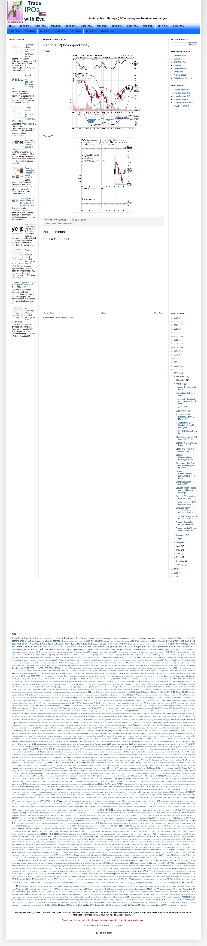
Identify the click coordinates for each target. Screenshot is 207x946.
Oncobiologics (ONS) (143, 813)
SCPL (97, 847)
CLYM (174, 697)
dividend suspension (185, 713)
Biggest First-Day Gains (31, 679)
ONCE (133, 813)
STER (93, 863)
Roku (147, 842)
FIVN (185, 733)
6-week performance (60, 650)
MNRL (93, 795)
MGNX (138, 789)
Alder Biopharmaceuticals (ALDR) (184, 657)
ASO (82, 671)
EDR (96, 722)
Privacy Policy (31, 829)
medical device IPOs (171, 787)
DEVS (62, 713)
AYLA (96, 673)
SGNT (139, 850)
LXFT (121, 781)
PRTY (96, 829)
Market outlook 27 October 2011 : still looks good (185, 425)
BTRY (113, 684)
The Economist (78, 874)
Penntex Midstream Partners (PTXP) (49, 821)
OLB (62, 813)
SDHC (145, 847)
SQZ (29, 863)
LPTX (171, 779)
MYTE (175, 797)
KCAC (88, 768)
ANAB (128, 663)
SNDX (14, 858)
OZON (14, 818)
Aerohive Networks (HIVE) (113, 655)
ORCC (75, 815)
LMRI (53, 779)
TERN (189, 871)
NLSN (176, 804)
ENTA (158, 725)
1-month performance (23, 638)
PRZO (115, 829)
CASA (39, 689)
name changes (189, 797)
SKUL (189, 852)
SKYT (28, 855)
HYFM (16, 757)
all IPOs (36, 660)
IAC (25, 757)
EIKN (147, 722)
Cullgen (159, 705)
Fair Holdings (117, 730)
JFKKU (62, 765)
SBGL (59, 847)
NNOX (193, 804)
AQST (61, 668)
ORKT (105, 815)
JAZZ (30, 765)
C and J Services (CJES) (29, 687)
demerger (45, 713)
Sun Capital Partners (29, 866)
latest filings (76, 773)
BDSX (33, 676)
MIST (193, 792)
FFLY (187, 730)
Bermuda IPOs (91, 676)
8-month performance (130, 649)
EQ (38, 728)
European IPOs (116, 728)
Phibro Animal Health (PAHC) (53, 823)
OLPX (94, 813)
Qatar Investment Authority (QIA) (112, 831)
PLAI (128, 823)
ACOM (114, 652)
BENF (83, 676)
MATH (20, 787)
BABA (122, 673)
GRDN (117, 747)
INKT (59, 760)
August (179, 539)
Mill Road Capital (156, 792)
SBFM (54, 847)
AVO (72, 673)
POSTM (115, 826)
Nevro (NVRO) (180, 801)
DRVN (184, 716)
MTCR (105, 797)
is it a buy (129, 763)
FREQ (82, 739)
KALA (25, 768)
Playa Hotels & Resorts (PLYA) (181, 823)
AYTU (101, 673)
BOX (138, 681)
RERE (41, 839)
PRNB (58, 829)
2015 (176, 358)
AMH (56, 663)
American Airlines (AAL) (20, 663)
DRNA (174, 716)
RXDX (129, 844)
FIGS (79, 733)
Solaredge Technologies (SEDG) (110, 858)
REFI (127, 836)
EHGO (138, 722)
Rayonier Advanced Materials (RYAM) (173, 834)
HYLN (21, 757)
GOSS (72, 747)
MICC (170, 789)
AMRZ (105, 663)
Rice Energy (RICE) (45, 842)
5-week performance (160, 647)
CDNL (159, 689)
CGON (106, 692)
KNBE (26, 771)
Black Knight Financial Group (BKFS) (149, 679)
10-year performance (103, 638)
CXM (69, 708)
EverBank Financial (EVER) (160, 728)
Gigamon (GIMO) (59, 744)
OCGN (158, 810)
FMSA (69, 736)
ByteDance (189, 684)
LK (36, 779)
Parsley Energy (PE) (97, 818)
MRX (75, 797)
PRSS (91, 829)
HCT (186, 749)
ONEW (174, 813)
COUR (102, 703)
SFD (67, 850)
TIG (119, 874)
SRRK (48, 863)
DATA (181, 708)
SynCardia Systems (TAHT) (38, 868)
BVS (152, 684)
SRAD (38, 863)
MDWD (142, 787)
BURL (145, 684)
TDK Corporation (80, 871)
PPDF (149, 826)
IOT (22, 763)
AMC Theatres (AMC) (168, 660)
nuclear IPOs (28, 810)
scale (75, 847)
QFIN (128, 831)
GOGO (28, 747)
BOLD (124, 681)
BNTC (104, 681)
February (180, 561)
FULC (193, 739)
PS (119, 829)
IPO (37, 763)
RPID (168, 842)
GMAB (177, 744)
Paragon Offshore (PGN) (54, 818)
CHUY (177, 695)
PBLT (170, 818)
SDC (135, 847)
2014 (176, 362)
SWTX (181, 866)
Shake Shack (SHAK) (158, 850)
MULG (151, 797)
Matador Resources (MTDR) (176, 784)
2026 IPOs (25, 26)
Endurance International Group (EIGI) (79, 725)
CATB (52, 689)
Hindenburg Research (158, 752)
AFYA (145, 655)
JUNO (183, 765)
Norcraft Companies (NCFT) (21, 806)
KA (21, 768)
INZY (189, 760)
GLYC (173, 744)
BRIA (180, 681)
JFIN (57, 765)
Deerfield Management (109, 711)
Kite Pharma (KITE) (153, 768)
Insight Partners (114, 760)
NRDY (152, 806)
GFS (23, 744)
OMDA (101, 813)
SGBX (125, 850)
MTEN (110, 797)
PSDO (127, 829)
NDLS (123, 801)
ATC (130, 671)
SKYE (23, 855)
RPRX (173, 842)
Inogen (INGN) (86, 760)
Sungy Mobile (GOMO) (68, 866)
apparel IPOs (144, 665)
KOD (67, 771)
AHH (31, 657)
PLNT (18, 826)
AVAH (30, 673)
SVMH (121, 866)
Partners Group (109, 818)
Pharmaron (20, 823)
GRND (25, 749)
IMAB (136, 757)
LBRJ (117, 773)
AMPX (91, 663)
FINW (115, 733)
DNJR (43, 716)
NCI (109, 801)
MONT (179, 795)
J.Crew (168, 763)
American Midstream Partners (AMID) (41, 663)
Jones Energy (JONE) (151, 765)
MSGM (88, 797)
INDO (51, 760)
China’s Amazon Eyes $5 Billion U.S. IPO (186, 444)
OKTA (57, 813)
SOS (173, 858)
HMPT (183, 752)
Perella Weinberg (68, 821)
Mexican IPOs (99, 789)
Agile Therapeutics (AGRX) (167, 655)
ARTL (59, 671)
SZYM (54, 868)
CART (34, 689)
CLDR (66, 697)
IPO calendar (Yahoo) (183, 78)
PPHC (153, 826)
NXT (97, 810)
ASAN (75, 671)
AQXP (66, 668)
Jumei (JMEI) (171, 765)
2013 (176, 366)
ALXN (120, 660)
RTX (35, 844)
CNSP (36, 700)
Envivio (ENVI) (190, 725)
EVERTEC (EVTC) (176, 728)
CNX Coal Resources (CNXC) (77, 700)
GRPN (36, 749)
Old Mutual (67, 813)
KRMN (95, 771)
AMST (109, 663)
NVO (67, 810)
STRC (142, 863)
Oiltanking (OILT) (44, 813)
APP (137, 665)
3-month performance (177, 643)
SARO (44, 847)
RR (181, 842)
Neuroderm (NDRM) (167, 801)
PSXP (159, 829)
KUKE (149, 771)
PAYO (163, 818)
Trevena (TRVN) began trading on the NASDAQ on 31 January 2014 (27, 201)
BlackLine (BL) (167, 679)
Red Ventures (109, 836)
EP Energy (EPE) (31, 728)
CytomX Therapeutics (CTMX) (131, 708)
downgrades (99, 716)
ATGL (134, 671)
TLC (141, 874)
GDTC (119, 741)
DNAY (34, 716)
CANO (188, 687)
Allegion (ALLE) (55, 660)
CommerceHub (119, 700)
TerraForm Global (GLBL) (20, 874)
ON (129, 813)
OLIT (73, 813)
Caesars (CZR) (54, 687)
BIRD (117, 679)
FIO (118, 733)
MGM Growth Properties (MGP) (124, 789)
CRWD (51, 705)
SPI (83, 860)
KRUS (121, 771)
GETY (189, 741)
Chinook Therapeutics (147, 695)
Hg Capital (116, 752)
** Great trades (180, 75)
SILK (98, 852)
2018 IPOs (148, 26)
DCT (65, 711)
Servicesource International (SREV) (50, 850)
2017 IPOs (163, 26)
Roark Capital (140, 842)
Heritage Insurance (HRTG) (91, 752)
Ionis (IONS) (16, 763)
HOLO (193, 752)
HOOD (78, 754)
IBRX (35, 757)
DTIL (25, 720)
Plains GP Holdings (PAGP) (140, 823)
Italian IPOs (147, 763)
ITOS (153, 763)
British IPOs (25, 684)
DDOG (84, 711)
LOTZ (134, 779)
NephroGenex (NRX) (149, 801)
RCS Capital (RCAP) (24, 836)
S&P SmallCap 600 (167, 844)
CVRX (56, 708)
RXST (139, 844)
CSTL (118, 705)
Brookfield (58, 684)
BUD (126, 684)
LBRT (122, 773)
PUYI (45, 831)
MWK (160, 797)
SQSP (193, 860)
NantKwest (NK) (33, 801)
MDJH (123, 787)
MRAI (48, 797)
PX (76, 831)
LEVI (40, 776)
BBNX (171, 673)
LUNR (76, 781)
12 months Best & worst (184, 102)
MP (42, 797)
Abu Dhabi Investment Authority (63, 652)
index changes (32, 760)
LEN (13, 776)
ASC (79, 671)
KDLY (99, 768)
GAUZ (81, 741)
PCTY (188, 818)
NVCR (50, 810)
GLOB (109, 744)
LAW (96, 773)
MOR (188, 795)
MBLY (57, 787)
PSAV (122, 829)
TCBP (44, 871)
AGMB (189, 655)
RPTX (177, 842)
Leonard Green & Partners (24, 776)
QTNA (161, 831)
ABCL (18, 652)
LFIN (56, 776)
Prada (158, 826)
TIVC (134, 874)
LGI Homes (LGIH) (91, 776)
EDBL (87, 722)
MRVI (71, 797)
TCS (72, 871)
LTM (17, 781)
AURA (185, 671)
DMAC (26, 716)
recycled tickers (97, 836)
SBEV (49, 847)
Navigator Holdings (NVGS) (84, 801)
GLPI (155, 744)
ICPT (48, 757)
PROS (69, 829)
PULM (19, 831)
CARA (193, 687)
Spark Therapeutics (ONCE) (53, 860)
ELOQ (23, 725)
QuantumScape (25, 834)
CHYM (189, 695)
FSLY (149, 739)
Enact (63, 725)
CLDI (56, 697)
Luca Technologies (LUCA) (36, 781)
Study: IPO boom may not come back (185, 450)
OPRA (57, 815)
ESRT (75, 728)
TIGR (123, 874)
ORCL (95, 815)
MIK (140, 792)
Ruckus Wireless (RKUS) (49, 844)
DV (91, 720)
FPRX (28, 739)
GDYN (124, 741)
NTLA (193, 806)
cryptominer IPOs (81, 705)
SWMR (176, 866)
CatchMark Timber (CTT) (63, 689)
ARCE (128, 668)
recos (84, 836)
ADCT (172, 652)
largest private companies (58, 773)
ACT (119, 652)
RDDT (39, 836)
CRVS (46, 705)
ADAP (167, 652)
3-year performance (33, 646)
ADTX (61, 655)
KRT (112, 771)
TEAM (104, 871)
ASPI (101, 671)
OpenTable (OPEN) (34, 815)
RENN (187, 836)
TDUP (99, 871)
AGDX (155, 655)
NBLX (96, 801)
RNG (124, 842)
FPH (23, 739)
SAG (181, 844)
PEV (157, 821)
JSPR (161, 765)
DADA (144, 708)
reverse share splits (148, 839)
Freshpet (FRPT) (92, 739)
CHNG (157, 695)
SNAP (173, 855)
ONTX (14, 815)
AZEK (105, 673)
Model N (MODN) (139, 795)
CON (153, 700)
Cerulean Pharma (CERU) (79, 692)
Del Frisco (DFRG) (123, 711)
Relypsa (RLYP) (179, 836)
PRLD (54, 829)
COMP (143, 700)
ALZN (129, 660)
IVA (164, 763)
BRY (77, 684)
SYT (50, 868)
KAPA (53, 768)
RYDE (152, 844)
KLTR (190, 768)
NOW (127, 806)
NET (158, 801)
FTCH (158, 739)
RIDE (66, 842)
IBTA (39, 757)
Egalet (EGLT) (128, 722)
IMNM (150, 757)
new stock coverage (46, 804)
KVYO (167, 771)
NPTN (136, 806)
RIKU (70, 842)
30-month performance (52, 647)
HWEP (192, 754)
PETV (149, 821)
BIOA (61, 679)
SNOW (24, 858)
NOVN (122, 806)
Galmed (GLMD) (43, 741)
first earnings (156, 733)
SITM (174, 852)
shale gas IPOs (172, 850)
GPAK (78, 747)
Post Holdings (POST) (104, 826)
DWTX (95, 720)
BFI (134, 676)
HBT (168, 749)
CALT (140, 687)
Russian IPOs (106, 844)
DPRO (130, 716)
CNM (27, 700)
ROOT (151, 842)
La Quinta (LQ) (185, 771)
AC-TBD (82, 652)
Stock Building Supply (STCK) (119, 863)
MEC (160, 787)
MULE (146, 797)
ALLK (63, 660)
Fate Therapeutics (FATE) (134, 730)
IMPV (154, 757)
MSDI (83, 797)
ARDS (165, 668)
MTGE (114, 797)
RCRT (14, 836)
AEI (75, 655)
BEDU (50, 676)
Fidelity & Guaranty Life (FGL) (59, 733)
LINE (145, 776)
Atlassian (157, 671)
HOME (14, 754)
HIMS (149, 752)
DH (79, 713)
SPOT (107, 860)
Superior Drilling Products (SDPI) (98, 866)
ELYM (32, 725)
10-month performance (84, 638)
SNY (38, 858)
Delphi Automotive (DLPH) (180, 711)
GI (38, 744)
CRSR (35, 705)
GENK (148, 741)
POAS (69, 826)
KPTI (85, 771)
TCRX (67, 871)
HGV (122, 752)
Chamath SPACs (125, 692)
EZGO (84, 730)
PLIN (193, 823)
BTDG (103, 684)
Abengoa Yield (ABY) (28, 652)
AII (72, 657)
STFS (98, 863)
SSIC (62, 863)
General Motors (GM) (139, 741)
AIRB (81, 657)
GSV (73, 749)
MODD (130, 795)
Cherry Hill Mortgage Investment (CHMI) (44, 695)
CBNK (110, 689)
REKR (160, 836)
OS (113, 815)
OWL (165, 815)
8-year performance (148, 649)
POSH (79, 826)
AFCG (128, 655)
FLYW (60, 736)
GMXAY (183, 744)
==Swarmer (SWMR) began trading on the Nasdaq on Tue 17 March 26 (23, 284)
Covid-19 (114, 703)
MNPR (88, 795)
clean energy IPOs (75, 697)
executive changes (59, 730)
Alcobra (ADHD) (157, 657)
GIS (71, 744)
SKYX (32, 855)
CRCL (168, 703)
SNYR (43, 858)
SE (163, 847)
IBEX (31, 757)
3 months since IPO (182, 96)
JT (164, 765)
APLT (98, 665)
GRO (31, 749)
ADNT (28, 655)
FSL (145, 739)
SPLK (98, 860)
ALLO (68, 660)
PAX (151, 818)
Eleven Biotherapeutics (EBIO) (175, 722)
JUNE (178, 765)
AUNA (180, 671)
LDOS (159, 773)
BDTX (38, 676)
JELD (54, 765)
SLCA (42, 855)
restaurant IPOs (50, 839)
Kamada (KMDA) (44, 768)
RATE (154, 834)
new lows (192, 801)
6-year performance (76, 649)
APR (36, 668)
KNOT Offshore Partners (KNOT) (54, 771)
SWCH (142, 866)
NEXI (55, 804)
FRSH (123, 739)
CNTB (50, 700)
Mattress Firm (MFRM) (31, 787)
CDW (173, 689)
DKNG (14, 716)
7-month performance (94, 649)
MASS (163, 784)
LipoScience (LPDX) (188, 776)
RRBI (184, 842)
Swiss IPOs (168, 866)
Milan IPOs (146, 792)
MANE (184, 781)
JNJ (138, 765)
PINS (98, 823)
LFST (63, 776)
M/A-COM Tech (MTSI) (150, 781)
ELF (189, 722)
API (78, 665)
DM (22, 716)
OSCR (117, 815)
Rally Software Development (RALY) (108, 834)
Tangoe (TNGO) (140, 868)
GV (129, 749)
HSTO (154, 754)
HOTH (115, 754)
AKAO (102, 657)
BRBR (160, 681)
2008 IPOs (82, 641)
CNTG (55, 700)
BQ (146, 681)
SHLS (193, 850)
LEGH (183, 773)
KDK (95, 768)
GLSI (159, 744)
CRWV (56, 705)
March (179, 557)
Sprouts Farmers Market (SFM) (161, 860)
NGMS (95, 804)
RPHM (164, 842)
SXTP (191, 866)
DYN (99, 720)
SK (177, 852)
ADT (57, 655)
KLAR (176, 768)
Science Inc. (82, 847)
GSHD (64, 749)
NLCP (171, 804)
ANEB (154, 663)
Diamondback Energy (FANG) (91, 713)
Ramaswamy (125, 834)
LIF (125, 776)
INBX (186, 757)
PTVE (193, 829)
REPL (37, 839)
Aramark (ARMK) (81, 668)
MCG (95, 787)
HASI (160, 749)
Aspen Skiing (89, 671)
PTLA (174, 829)
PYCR (88, 831)
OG (17, 813)
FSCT (137, 739)
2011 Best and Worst (111, 641)
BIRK (121, 679)
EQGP (42, 728)
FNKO (79, 736)
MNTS (108, 795)
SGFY (130, 850)
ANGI (168, 663)
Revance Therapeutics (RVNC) (117, 839)
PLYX (45, 826)
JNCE (134, 765)
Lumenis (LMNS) (55, 781)
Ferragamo (164, 730)
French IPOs (75, 739)
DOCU (76, 716)
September (181, 535)
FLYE (56, 736)
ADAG (147, 652)
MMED (72, 795)
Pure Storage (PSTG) (35, 831)
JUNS (188, 765)
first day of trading (130, 733)
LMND (42, 779)
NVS (70, 810)
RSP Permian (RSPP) (20, 844)
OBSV (137, 810)
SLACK (37, 855)
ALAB (126, 657)
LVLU (98, 781)
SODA (66, 858)
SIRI (169, 852)
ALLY (72, 660)
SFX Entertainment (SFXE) (100, 850)
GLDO (92, 744)
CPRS (145, 703)
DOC (62, 716)
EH (135, 722)
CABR (46, 687)
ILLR (132, 757)
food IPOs (105, 736)
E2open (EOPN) (129, 720)
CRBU (163, 703)
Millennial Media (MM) (171, 792)
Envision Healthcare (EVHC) (175, 725)
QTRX (166, 831)
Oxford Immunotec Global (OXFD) (179, 815)
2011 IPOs (76, 31)
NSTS (180, 806)
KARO (57, 768)
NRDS (146, 806)
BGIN (141, 676)
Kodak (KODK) (74, 771)
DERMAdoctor (54, 713)
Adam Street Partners (156, 652)
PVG (49, 831)
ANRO (19, 665)
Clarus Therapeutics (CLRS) (44, 697)
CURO (174, 705)
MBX (67, 787)
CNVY (65, 700)
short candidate (33, 852)
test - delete (36, 874)
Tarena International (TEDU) (175, 868)
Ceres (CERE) (44, 692)
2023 (176, 329)
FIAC (25, 733)
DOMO (92, 716)
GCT (97, 741)
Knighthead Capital (35, 771)
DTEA (20, 720)
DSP (193, 716)
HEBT (62, 752)
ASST (119, 671)
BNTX (109, 681)
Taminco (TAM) (107, 868)
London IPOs (89, 779)
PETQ (127, 821)
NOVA (117, 806)
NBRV (100, 801)
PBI (167, 818)
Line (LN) (151, 776)
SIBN (56, 852)
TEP (184, 871)
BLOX (51, 681)
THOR (96, 874)
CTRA (140, 705)
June (178, 546)
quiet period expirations (49, 834)
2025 (176, 321)
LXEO (117, 781)
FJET (189, 733)
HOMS (60, 754)
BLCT (18, 681)
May (178, 550)
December (181, 376)
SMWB (152, 855)
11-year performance (139, 638)
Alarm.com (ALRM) (135, 657)
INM (66, 760)
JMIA (130, 765)
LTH (193, 779)
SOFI (70, 858)
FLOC (30, 736)
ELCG (161, 722)
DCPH (61, 711)
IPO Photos (178, 72)
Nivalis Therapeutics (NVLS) (149, 804)
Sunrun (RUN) (81, 866)
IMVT (182, 757)
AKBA (106, 657)
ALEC (14, 660)
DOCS (72, 716)
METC (92, 789)
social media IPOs (56, 858)
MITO (18, 795)
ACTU (124, 652)
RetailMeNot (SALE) (89, 839)
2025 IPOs (40, 26)
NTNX (14, 810)
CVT (60, 708)
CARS (29, 689)
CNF (23, 700)
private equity (41, 829)
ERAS (51, 728)
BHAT (150, 676)
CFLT (94, 692)
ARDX (175, 668)
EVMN (185, 728)
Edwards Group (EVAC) (115, 722)
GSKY (69, 749)
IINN (108, 757)
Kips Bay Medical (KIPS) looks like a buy (186, 503)
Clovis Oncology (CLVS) (150, 697)
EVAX (134, 728)
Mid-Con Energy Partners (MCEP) (34, 792)
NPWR (141, 806)
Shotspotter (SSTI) (45, 852)
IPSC (89, 763)
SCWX (116, 847)
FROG (117, 739)
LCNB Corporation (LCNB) (145, 773)
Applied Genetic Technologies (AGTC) (175, 665)
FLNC (26, 736)
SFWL (88, 850)
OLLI (81, 813)
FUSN (14, 741)
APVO (56, 668)
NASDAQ (55, 800)
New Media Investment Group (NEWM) (25, 804)
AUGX (176, 671)
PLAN (152, 823)
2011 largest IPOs (146, 641)
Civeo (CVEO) (20, 697)
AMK (60, 663)
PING (79, 823)
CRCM (173, 703)
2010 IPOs (91, 31)
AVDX (49, 673)
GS (56, 749)
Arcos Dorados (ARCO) (150, 668)
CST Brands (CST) (108, 705)
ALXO (125, 660)
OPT (66, 815)
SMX (156, 855)
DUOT (78, 720)
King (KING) (114, 768)
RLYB (99, 842)
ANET (158, 663)
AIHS (68, 657)
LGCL (72, 776)
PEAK (26, 821)
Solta (123, 858)
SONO (133, 858)
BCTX (18, 676)
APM (102, 665)
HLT (179, 752)
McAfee (71, 787)
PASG (117, 818)
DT (13, 720)
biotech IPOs (92, 678)
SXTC (186, 866)
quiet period (35, 834)
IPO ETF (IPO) (44, 763)
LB (109, 773)
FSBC (132, 739)
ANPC (14, 665)
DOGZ (81, 716)
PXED (84, 831)
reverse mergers (134, 839)
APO (106, 665)
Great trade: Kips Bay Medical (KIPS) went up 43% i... (185, 465)
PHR (65, 823)
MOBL (125, 795)
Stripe (151, 863)
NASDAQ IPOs (180, 62)
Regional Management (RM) (138, 836)
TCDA (54, 871)
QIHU (135, 831)
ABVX (77, 652)
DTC (16, 720)
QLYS (157, 831)
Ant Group (25, 665)
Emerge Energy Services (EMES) (49, 725)
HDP (28, 752)
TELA (156, 871)
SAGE (185, 844)
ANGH (163, 663)
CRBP (159, 703)
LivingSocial (20, 779)
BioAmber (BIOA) (69, 679)
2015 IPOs (14, 31)
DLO (18, 716)
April (178, 553)
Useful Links (107, 31)
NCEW (105, 801)
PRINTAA (22, 828)
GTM (95, 749)
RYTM (156, 844)
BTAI (95, 684)
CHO (162, 695)
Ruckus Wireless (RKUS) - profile (70, 844)
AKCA (111, 657)
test (30, 874)
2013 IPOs (45, 31)
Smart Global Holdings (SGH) (80, 855)
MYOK (170, 797)
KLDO (185, 768)
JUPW (193, 765)
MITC (13, 795)
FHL (13, 733)
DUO (68, 720)
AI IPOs (56, 657)
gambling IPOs (60, 741)
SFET (76, 850)
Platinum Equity (160, 823)
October (180, 384)
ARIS (193, 668)
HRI (133, 754)
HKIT (175, 752)
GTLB (91, 749)
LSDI (187, 779)
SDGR (140, 847)
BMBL (77, 681)
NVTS (84, 810)
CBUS (137, 689)
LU (25, 781)
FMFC (65, 736)
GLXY (168, 744)
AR (70, 668)
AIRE (85, 657)
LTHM (14, 781)
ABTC (50, 652)
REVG (157, 839)
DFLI (70, 713)
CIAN (193, 695)
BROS (65, 684)
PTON (188, 829)
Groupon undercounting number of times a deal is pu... (186, 490)
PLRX (23, 826)
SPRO (147, 860)
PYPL (98, 831)
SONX (138, 858)
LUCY (47, 781)
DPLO (125, 716)
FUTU (18, 741)
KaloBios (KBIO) (32, 768)
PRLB (49, 829)
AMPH (65, 663)
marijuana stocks (63, 784)
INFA (55, 760)
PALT (24, 818)
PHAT (31, 823)
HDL (24, 752)
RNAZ (119, 842)
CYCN (104, 708)
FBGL (150, 730)
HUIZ (180, 754)
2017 (176, 351)
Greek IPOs (149, 747)
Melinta (38, 789)
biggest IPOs (43, 679)
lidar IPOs (120, 776)
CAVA (97, 689)
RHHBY (25, 842)
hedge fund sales (70, 752)
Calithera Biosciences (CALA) (127, 687)
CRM (18, 705)
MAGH (160, 781)
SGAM (114, 850)
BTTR (122, 684)
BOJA (119, 681)
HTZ (166, 754)
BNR (99, 681)
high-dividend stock (139, 752)
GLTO (164, 744)
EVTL (32, 730)
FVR (27, 741)
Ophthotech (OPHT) (48, 815)
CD (146, 689)
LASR (70, 773)
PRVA (101, 829)
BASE (152, 673)
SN (165, 855)
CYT (118, 708)
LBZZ (126, 773)
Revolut (162, 839)
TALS (99, 868)
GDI (106, 741)
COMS (148, 700)
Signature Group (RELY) (87, 852)
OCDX (145, 810)
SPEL (70, 860)
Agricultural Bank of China (20, 657)
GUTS (126, 749)
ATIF (152, 671)
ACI (110, 652)
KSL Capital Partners (136, 771)
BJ (132, 679)
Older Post (158, 313)
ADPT (33, 655)
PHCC (36, 823)
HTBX (158, 754)
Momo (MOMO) (170, 795)
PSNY (141, 829)
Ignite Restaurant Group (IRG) (96, 757)
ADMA (18, 655)
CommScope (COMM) (132, 700)
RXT (142, 844)
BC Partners (177, 673)
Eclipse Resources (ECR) (61, 722)
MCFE (90, 787)
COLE (100, 700)
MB (53, 787)
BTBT (99, 684)
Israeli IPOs (138, 762)
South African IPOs (188, 858)
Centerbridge (185, 689)
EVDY (143, 728)
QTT (187, 831)
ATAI (122, 671)
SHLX (14, 852)
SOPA (143, 858)
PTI (170, 829)
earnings (177, 65)
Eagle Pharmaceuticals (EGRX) (146, 720)
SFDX (72, 850)
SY (194, 866)
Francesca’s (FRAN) (51, 739)
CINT (13, 697)
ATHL (143, 671)
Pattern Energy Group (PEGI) (139, 818)
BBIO (166, 673)
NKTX (166, 804)
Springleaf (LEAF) (137, 860)
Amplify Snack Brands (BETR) (78, 663)
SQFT (183, 860)
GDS (115, 741)
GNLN (14, 747)
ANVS (49, 665)
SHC (180, 850)
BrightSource (16, 684)
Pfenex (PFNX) (169, 821)
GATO (76, 741)
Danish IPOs (157, 708)
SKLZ (185, 852)
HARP (156, 749)
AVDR (44, 673)
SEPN (31, 850)
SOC (47, 858)
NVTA (80, 810)
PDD (16, 821)
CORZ (63, 703)
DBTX (53, 711)
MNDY (83, 795)
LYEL (126, 781)
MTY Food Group (137, 797)
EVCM (138, 728)
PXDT (79, 831)
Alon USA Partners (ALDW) (84, 660)
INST (143, 760)
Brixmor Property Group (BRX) (40, 684)
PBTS (180, 818)
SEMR (21, 850)
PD (13, 821)
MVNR (156, 797)
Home (12, 26)
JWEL (14, 768)
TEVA (55, 874)
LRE (179, 779)
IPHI (33, 763)
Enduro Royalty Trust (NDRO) (102, 725)
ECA (50, 722)
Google (62, 747)
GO (17, 747)
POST (94, 826)
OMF (111, 813)
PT (163, 829)
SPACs (35, 860)
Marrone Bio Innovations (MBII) (150, 784)
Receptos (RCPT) (76, 836)
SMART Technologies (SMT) (117, 855)
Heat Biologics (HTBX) (52, 752)
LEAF (178, 773)
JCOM (34, 765)
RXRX (134, 844)
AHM (41, 657)
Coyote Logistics (123, 703)
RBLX (188, 834)
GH (30, 744)
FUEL (188, 739)
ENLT (144, 725)
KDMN (104, 768)
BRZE (81, 684)
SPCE (65, 860)
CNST (41, 700)
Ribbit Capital (33, 842)
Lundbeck (65, 781)
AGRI (193, 655)
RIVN (82, 842)
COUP (79, 703)
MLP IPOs (54, 795)
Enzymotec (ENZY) (18, 728)
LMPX (48, 779)
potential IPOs (138, 826)
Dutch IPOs (85, 720)
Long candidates (180, 68)
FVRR (31, 741)
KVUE (163, 771)
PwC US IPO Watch (63, 831)
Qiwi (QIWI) (141, 831)
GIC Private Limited (46, 744)
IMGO (145, 757)
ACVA (133, 652)
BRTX (73, 684)
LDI (155, 773)
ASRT (114, 671)
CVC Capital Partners (24, 708)
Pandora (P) (67, 223)
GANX (72, 741)
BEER (55, 676)
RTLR (31, 844)
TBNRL (36, 871)
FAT (123, 730)
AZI (109, 673)
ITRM (161, 763)
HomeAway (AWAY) (24, 754)
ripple (74, 842)
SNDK (183, 855)
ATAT (126, 671)
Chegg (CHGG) (182, 692)
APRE (41, 668)
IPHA (30, 763)
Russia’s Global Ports (94, 844)
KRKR (90, 771)
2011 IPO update (183, 411)
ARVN (68, 671)
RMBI (106, 842)
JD (38, 765)
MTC (100, 797)
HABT (142, 749)
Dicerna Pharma (111, 713)
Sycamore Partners (18, 868)
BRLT (53, 684)
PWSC (72, 831)
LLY (38, 779)
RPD (159, 842)
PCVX (193, 818)
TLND (145, 874)
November (181, 380)
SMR (142, 855)
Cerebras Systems (32, 692)
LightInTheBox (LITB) (135, 776)
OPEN (18, 815)
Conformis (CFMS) (180, 700)
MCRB (105, 787)
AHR (49, 657)
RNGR (128, 842)
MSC (79, 797)
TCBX (49, 871)
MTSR (129, 797)
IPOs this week (180, 56)
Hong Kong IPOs (69, 754)
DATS (22, 711)
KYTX (177, 771)
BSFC (86, 684)
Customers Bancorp (188, 705)
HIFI (129, 752)
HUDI (175, 754)
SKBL (181, 852)
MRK (57, 797)
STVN (175, 863)
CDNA (154, 689)
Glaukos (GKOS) (79, 744)
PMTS (60, 826)
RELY (172, 836)
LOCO (77, 779)
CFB (89, 692)
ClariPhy (32, 697)
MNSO (98, 795)
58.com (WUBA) (23, 650)
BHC (154, 676)
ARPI (44, 671)
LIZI (32, 779)
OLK (77, 813)
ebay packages (30, 722)
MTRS (124, 797)
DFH (66, 713)
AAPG (193, 650)
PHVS (70, 823)
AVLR (68, 673)
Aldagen (169, 657)
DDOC (79, 711)
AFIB (136, 655)
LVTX (102, 781)
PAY (154, 818)
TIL (126, 874)
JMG (125, 765)
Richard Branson (58, 842)
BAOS (147, 673)
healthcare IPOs (37, 752)
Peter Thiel (121, 821)
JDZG (50, 765)
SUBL (180, 863)
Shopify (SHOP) (22, 852)
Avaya (34, 673)
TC (41, 871)
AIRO (90, 657)
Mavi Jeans (44, 787)
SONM (127, 858)
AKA (97, 657)
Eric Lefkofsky (58, 728)
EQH (46, 728)
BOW (134, 681)
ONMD (183, 813)
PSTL (145, 829)
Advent (71, 655)
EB (18, 722)
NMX (184, 804)
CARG (19, 689)
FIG (71, 733)
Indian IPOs (45, 760)
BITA (125, 679)
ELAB (152, 722)
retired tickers (102, 839)
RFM (190, 839)
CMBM (178, 697)
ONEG (163, 813)
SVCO (116, 866)
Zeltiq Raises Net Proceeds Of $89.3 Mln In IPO (185, 417)
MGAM (111, 789)
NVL (63, 810)
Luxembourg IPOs (85, 781)
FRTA (128, 739)
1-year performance (63, 638)
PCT (184, 818)
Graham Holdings (103, 747)
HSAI (144, 754)
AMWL (123, 663)
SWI (157, 866)
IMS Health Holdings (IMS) (170, 757)
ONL (179, 813)
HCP (182, 749)
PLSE (28, 826)
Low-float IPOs (182, 407)
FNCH (74, 736)
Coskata (68, 703)
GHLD (34, 744)
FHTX (21, 733)
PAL (20, 818)
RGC (193, 839)
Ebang (22, 722)
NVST (75, 810)
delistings (134, 711)
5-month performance (140, 646)
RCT (34, 836)
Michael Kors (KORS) (181, 789)
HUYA (188, 754)
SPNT (103, 860)
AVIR (64, 673)
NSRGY (170, 806)
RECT (89, 836)
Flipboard (15, 736)
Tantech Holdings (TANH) (155, 868)
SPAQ (41, 860)
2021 (176, 336)
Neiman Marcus (131, 801)
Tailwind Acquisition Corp (71, 868)
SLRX (61, 855)
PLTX (41, 826)
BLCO (14, 681)
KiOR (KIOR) (124, 768)
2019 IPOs (132, 26)
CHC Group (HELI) (138, 692)
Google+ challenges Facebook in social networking (30, 173)
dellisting (168, 711)
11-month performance (121, 638)
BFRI (137, 676)
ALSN (101, 660)
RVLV (114, 844)
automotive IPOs (21, 673)
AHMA (45, 657)
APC (69, 665)
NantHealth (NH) (22, 801)
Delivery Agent (144, 711)
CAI (96, 687)
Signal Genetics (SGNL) (71, 852)
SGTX (147, 850)
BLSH (56, 681)
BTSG (117, 684)
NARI (47, 801)
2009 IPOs (90, 641)
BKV (134, 679)
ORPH (109, 815)
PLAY (168, 823)
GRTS (41, 749)
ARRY (54, 671)
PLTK (32, 826)
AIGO (61, 657)
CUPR (164, 705)
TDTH (94, 871)
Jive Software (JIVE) (113, 765)
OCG (154, 810)
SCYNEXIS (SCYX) (126, 847)
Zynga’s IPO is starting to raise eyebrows (186, 497)
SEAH (166, 847)
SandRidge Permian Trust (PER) (30, 847)
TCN (57, 871)
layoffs (101, 773)
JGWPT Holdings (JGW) (79, 765)
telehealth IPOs (164, 871)
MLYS (61, 795)
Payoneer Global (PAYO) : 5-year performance (30, 49)
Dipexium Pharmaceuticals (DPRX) (155, 713)
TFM (66, 874)
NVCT (55, 810)
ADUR (66, 655)
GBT (93, 741)
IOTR (26, 763)
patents (121, 818)
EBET (38, 722)
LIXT (29, 779)
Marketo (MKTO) (104, 784)
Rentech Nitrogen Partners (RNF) (23, 839)
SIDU (60, 852)
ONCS (153, 813)
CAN (143, 687)
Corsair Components (53, 703)
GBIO (86, 741)
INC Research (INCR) (19, 760)
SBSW (63, 847)
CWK (65, 708)
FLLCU (20, 736)
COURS (108, 703)
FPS (32, 739)
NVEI (59, 810)
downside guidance (110, 716)
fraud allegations (65, 739)
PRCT (166, 826)
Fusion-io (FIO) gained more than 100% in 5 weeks (186, 401)
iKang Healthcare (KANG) (119, 757)
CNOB (31, 700)
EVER (148, 728)
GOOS (67, 747)
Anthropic (38, 665)
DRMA (164, 716)
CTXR (149, 705)
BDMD (28, 676)
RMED (111, 842)
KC (84, 768)
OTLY (149, 815)
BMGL (82, 681)
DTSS (46, 720)
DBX (56, 711)
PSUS (155, 829)
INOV (93, 760)
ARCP (161, 668)
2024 (176, 325)
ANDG (138, 663)
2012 (176, 369)
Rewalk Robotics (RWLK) (174, 839)
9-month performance (166, 649)
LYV (138, 781)
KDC (91, 768)
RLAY (91, 842)
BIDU (158, 676)
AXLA (81, 673)
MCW (115, 787)
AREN (180, 668)
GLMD (104, 744)
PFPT (181, 821)
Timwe (130, 874)
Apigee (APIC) (85, 665)
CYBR (98, 708)
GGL (26, 744)
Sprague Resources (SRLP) (120, 860)
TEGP (151, 871)
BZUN (18, 687)
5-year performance (178, 646)
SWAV (136, 866)
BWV (166, 684)
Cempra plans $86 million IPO (183, 483)
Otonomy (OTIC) (157, 815)
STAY (83, 863)
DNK (48, 716)
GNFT (193, 744)
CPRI (141, 703)
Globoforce (124, 744)
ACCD (87, 652)
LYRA (134, 781)
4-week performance (99, 647)
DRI (146, 716)
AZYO (118, 673)
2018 (176, 347)
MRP (67, 797)
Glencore (97, 744)
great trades (139, 747)
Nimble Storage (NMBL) (118, 804)
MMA (68, 795)
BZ (194, 684)
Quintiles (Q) (64, 834)
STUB (170, 863)
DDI (71, 711)
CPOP (136, 703)
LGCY (76, 776)
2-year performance (53, 641)
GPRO (83, 747)
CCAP (142, 689)
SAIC (190, 844)
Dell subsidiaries (159, 711)
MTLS (119, 797)
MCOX (100, 787)
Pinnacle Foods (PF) (89, 823)
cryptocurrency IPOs (67, 705)
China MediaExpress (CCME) (114, 695)
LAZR (106, 773)
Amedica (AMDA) (188, 660)
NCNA (113, 801)
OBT (140, 810)
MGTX (144, 789)
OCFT (150, 810)
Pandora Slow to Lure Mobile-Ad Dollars (185, 523)
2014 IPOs (30, 31)
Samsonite (15, 847)
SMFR (129, 855)
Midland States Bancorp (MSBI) (108, 792)
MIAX (165, 789)
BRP (69, 684)
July (178, 542)
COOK (43, 703)
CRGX (193, 703)
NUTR (40, 810)
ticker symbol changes (108, 874)
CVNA (35, 708)
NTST (19, 810)
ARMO (40, 671)
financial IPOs (87, 733)
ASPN (105, 671)
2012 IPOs (60, 31)
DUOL (73, 720)
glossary (150, 744)
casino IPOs (46, 689)
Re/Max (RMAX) (47, 836)
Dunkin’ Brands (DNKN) (57, 720)
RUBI (39, 844)
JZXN (18, 768)
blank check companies (182, 679)
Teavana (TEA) (112, 871)
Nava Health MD (68, 801)
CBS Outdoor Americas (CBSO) (124, 689)
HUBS (171, 754)
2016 (176, 355)
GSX (77, 749)
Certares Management (61, 692)
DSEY (189, 716)
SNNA (19, 858)
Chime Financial (63, 695)
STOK (132, 863)
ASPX (110, 671)
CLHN (124, 697)
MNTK (103, 795)
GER (174, 741)
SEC (180, 847)
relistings (166, 836)
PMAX (50, 826)
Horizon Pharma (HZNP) (95, 754)
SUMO (19, 866)
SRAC (33, 863)
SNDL (188, 855)
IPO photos (55, 762)
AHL (37, 657)
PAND (28, 818)
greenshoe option (182, 747)
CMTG (193, 697)
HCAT (173, 749)
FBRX (154, 730)
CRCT (178, 703)
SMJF (138, 855)
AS (71, 671)
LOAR (57, 779)
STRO (161, 863)
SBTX (68, 847)
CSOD (94, 705)
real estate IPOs (64, 836)
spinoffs (88, 860)
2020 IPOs (117, 26)
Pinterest (104, 823)
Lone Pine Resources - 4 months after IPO (186, 517)
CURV (179, 705)
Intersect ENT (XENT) (160, 760)
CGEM (101, 692)
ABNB (38, 652)
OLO (89, 813)
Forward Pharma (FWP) (150, 736)
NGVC (101, 804)
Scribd (106, 847)
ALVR (115, 660)
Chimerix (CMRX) (76, 695)
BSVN (90, 684)
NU (22, 810)
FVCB (23, 741)
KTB (144, 771)
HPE (124, 754)
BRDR (175, 681)
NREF (156, 806)
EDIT (91, 722)
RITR (78, 842)
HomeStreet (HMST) (51, 754)
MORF (193, 795)
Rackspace (91, 834)
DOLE (86, 716)
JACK (176, 763)
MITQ (22, 795)
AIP (78, 657)
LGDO (81, 776)
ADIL (13, 655)
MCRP (110, 787)
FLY (52, 736)
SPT (175, 860)
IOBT (193, 760)
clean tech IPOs (88, 697)
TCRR (62, 871)
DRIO (150, 716)
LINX (170, 776)
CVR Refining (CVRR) (45, 708)
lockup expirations (67, 779)
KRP (109, 771)
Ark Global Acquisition (19, 671)
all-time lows (44, 660)
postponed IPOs (126, 826)
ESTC (80, 728)
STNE (106, 863)
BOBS (114, 681)
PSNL (136, 829)
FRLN (109, 739)
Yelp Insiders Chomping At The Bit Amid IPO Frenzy (30, 227)
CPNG (132, 703)
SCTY (111, 847)
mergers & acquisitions (52, 789)
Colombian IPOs (108, 700)
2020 (176, 340)
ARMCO (34, 671)
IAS (28, 757)
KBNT (81, 768)
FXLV (36, 741)
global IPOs (116, 744)
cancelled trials (175, 687)
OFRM (183, 810)
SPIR (93, 860)
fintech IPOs (107, 733)
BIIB (50, 679)
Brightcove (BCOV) (188, 681)
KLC (181, 768)
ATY (166, 671)
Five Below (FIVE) (176, 733)
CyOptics (114, 708)
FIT (167, 733)
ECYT (83, 722)
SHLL (188, 850)
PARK (65, 818)
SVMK (126, 866)
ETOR (98, 728)
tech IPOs (143, 871)
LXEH (112, 781)
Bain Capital (130, 673)
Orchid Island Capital (86, 815)
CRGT (188, 703)
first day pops (145, 733)
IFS (79, 757)
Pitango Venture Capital (116, 823)
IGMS (83, 757)
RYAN (147, 844)
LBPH (113, 773)
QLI (149, 831)
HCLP (178, 749)
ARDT (170, 668)
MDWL (148, 787)
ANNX (193, 663)
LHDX (100, 776)
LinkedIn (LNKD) (162, 776)
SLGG (51, 855)
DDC (68, 711)
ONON (188, 813)
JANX (14, 765)
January (180, 565)
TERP (193, 871)
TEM (176, 871)
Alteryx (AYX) (108, 660)
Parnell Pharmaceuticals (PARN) (78, 818)
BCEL (193, 673)
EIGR (143, 722)
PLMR (14, 826)
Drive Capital (157, 716)
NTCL (185, 806)
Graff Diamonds (91, 747)
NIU (137, 804)
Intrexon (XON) (174, 760)
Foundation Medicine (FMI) (167, 736)
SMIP (134, 855)
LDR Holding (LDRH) (169, 773)
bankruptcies (139, 673)
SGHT (134, 850)
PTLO (183, 829)
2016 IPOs (178, 26)
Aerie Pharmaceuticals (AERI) (87, 655)
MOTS (38, 797)
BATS (157, 673)
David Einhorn (33, 711)
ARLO (29, 671)
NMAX (180, 804)
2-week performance (34, 641)
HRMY (137, 754)
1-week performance (44, 638)
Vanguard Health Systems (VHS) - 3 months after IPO (185, 510)
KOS (81, 771)
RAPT (141, 834)
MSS (97, 797)
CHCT (148, 692)
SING (153, 852)
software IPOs (78, 858)
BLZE (72, 681)
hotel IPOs (108, 754)
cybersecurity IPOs (88, 708)
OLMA (85, 813)
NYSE (109, 809)
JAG (186, 763)
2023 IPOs (71, 26)
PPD (144, 826)
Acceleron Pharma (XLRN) (100, 652)
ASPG (96, 671)
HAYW (164, 749)
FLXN (49, 736)
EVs (28, 730)
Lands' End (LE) (25, 773)
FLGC (193, 733)
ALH (23, 660)
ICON (44, 757)
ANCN (133, 663)
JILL (104, 765)
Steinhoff (88, 863)
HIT (172, 752)
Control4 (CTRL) (35, 703)
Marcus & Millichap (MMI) (48, 784)
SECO (185, 847)
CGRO (112, 692)
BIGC (188, 676)
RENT (193, 836)
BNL (90, 681)
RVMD (119, 844)
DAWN (41, 711)
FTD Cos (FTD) (171, 739)
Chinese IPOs (132, 694)
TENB (180, 871)
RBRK (193, 834)
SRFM (43, 863)
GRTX (46, 749)
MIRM (188, 792)
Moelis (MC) (150, 795)
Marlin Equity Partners (131, 784)
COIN (95, 700)
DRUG (179, 716)
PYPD (94, 831)
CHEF (173, 692)
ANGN (188, 663)
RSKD (193, 842)
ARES (185, 668)
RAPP (136, 834)
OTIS (144, 815)
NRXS (165, 806)
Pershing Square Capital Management (104, 821)
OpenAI (24, 815)
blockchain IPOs (43, 681)
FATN (145, 730)
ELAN (156, 722)
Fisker (163, 733)
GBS (89, 741)
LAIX (17, 773)
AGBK (150, 655)
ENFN (139, 725)
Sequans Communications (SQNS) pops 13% (185, 457)
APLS (93, 665)
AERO (100, 655)
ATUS (163, 671)
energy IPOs (131, 725)
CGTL (117, 692)
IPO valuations (66, 763)
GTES (81, 749)
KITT (162, 768)
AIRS (94, 657)
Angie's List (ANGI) (177, 663)
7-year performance (112, 649)
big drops (164, 676)
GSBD (60, 749)
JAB (172, 763)
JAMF (190, 763)
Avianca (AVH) (56, 673)
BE (42, 676)
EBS (46, 722)
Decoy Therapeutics (94, 711)
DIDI (119, 713)
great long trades (127, 747)
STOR (137, 863)
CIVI (27, 697)
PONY (74, 826)
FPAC (19, 739)
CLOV (139, 697)
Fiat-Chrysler (31, 733)
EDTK (100, 722)
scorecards (90, 847)
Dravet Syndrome (139, 716)
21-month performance (141, 644)
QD (124, 831)
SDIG (150, 847)
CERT (51, 692)
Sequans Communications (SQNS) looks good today (185, 474)
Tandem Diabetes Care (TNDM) (124, 868)
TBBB (26, 871)
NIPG (134, 804)
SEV (64, 850)
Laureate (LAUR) (88, 773)
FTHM (183, 739)
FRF (100, 739)
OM (97, 813)
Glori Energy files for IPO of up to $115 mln (186, 438)
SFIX (80, 850)
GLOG (130, 744)
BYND (182, 684)
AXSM (91, 673)
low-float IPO (145, 779)
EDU (104, 722)
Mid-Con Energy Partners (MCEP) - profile (60, 792)
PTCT (167, 829)
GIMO (67, 744)
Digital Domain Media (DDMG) (131, 713)
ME (157, 787)
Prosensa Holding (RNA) (80, 829)
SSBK (58, 863)
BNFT (87, 681)
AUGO (171, 671)
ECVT (78, 722)
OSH (122, 815)
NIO (129, 804)
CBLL (106, 689)
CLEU (120, 697)
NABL (180, 797)
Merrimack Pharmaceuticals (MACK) (77, 789)
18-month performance (176, 638)
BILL (56, 679)
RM (102, 842)
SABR (176, 844)
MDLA (128, 787)
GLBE (87, 744)
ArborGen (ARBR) (98, 668)
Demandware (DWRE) (33, 713)
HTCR (163, 754)
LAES (14, 773)
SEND (26, 850)
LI (103, 776)
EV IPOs (124, 728)
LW (106, 781)
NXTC (101, 810)
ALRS (96, 660)
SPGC (79, 860)
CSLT (89, 705)
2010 (176, 569)
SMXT (161, 855)
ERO (65, 728)
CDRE (164, 689)
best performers (127, 676)
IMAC (141, 757)
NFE (81, 804)
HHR (126, 752)
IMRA (159, 757)
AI (52, 657)
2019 (176, 344)
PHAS (26, 823)
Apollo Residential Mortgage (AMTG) (122, 665)
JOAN (142, 765)
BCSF (14, 676)
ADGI (193, 652)
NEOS (139, 801)
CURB (169, 705)
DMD (30, 716)
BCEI (188, 673)
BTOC (108, 684)
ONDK (158, 813)
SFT (84, 850)
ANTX (44, 665)
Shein (184, 850)
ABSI (42, 652)
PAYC (159, 818)
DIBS (103, 713)
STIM (102, 863)
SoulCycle (178, 858)
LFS (59, 776)
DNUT (58, 716)
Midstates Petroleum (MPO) (129, 792)
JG (70, 765)
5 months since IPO (182, 99)
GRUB (52, 749)
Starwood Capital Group (72, 863)
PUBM (14, 831)
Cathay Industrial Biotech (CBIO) (83, 689)
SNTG (34, 858)
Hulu (183, 754)
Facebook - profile (92, 730)
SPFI (74, 860)
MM (65, 795)
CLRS (165, 697)
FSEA (141, 739)
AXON (86, 673)
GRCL (112, 747)
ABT (46, 652)
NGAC (86, 804)
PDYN (21, 821)
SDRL (159, 847)
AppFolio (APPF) (155, 665)
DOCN (67, 716)
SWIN (162, 866)
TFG (62, 874)
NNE (188, 804)
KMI (17, 771)
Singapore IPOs (162, 852)
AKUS (121, 657)
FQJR (36, 739)
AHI (34, 657)
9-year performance (183, 650)
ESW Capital (87, 728)
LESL (35, 776)
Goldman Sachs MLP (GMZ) (49, 747)
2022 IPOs (86, 26)
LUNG (71, 781)
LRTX (183, 779)
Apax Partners (62, 665)
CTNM (135, 705)
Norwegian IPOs (108, 806)
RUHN (84, 844)
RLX (95, 842)
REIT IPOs (153, 836)
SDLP (155, 847)
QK (146, 831)
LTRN (21, 781)
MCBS (77, 787)
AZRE (113, 673)
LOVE (138, 779)
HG (111, 752)
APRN (46, 668)
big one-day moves (177, 676)
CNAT (14, 700)
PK (125, 823)
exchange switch (45, 730)
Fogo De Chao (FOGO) (94, 736)
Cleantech (97, 697)
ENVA (162, 725)
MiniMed (183, 792)
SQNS (188, 860)
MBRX (63, 787)
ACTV (128, 652)
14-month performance (157, 638)
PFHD (176, 821)
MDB (119, 787)
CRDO (183, 703)
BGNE (146, 676)
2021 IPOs (102, 26)
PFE (161, 821)
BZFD (14, 687)
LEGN (187, 773)
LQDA (175, 779)
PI (73, 823)
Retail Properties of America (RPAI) (69, 839)
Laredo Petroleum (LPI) (40, 773)
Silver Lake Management (109, 852)
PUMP (24, 831)
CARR (24, 689)
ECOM (73, 722)
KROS (105, 771)
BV (149, 684)
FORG (129, 736)
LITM (13, 779)
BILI (53, 679)
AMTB (114, 663)
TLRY (150, 874)
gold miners (35, 747)
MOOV (184, 795)
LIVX (25, 779)
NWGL (89, 810)
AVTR (77, 673)
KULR (154, 771)
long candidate (56, 223)
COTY (74, 703)
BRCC (170, 681)
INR (97, 760)
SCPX (101, 847)
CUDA (153, 705)
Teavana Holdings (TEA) (127, 871)
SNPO (29, 858)
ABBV (14, 652)
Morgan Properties (18, 797)
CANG (183, 687)
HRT (141, 754)
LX (109, 781)
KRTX (117, 771)
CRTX (41, 705)
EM (36, 725)
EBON (43, 722)
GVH (132, 749)
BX (170, 684)
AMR (95, 663)
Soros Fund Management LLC (160, 858)
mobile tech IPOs (116, 795)
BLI (26, 681)
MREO (53, 797)
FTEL (179, 739)
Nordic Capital (36, 806)
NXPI (93, 810)
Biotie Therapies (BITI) (107, 679)
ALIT (26, 660)
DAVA (27, 711)
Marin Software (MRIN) (78, 784)
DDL (75, 711)
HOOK (84, 754)
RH (21, 842)
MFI (106, 789)
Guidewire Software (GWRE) (113, 749)
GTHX (87, 749)
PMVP (64, 826)
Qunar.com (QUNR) (75, 834)
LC (130, 773)
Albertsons (146, 657)
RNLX (133, 842)
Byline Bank (175, 684)
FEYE (183, 730)
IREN (114, 763)
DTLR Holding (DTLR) (35, 720)
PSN (131, 829)
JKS (122, 765)
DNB (39, 716)
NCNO (118, 801)
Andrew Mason (146, 663)
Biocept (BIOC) (80, 679)
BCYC (23, 676)
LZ (141, 781)
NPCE (131, 806)
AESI (124, 655)
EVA (129, 728)
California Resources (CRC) (107, 687)
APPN (32, 668)
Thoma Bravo (88, 874)
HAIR (147, 749)
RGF (13, 842)
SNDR (193, 855)
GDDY (102, 741)
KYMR (172, 771)
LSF (190, 779)
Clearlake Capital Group (109, 697)
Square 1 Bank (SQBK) (19, 863)
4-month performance (80, 646)
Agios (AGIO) (181, 655)
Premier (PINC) (174, 826)
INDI (38, 760)
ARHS (189, 668)
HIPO (168, 752)
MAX (50, 787)
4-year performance (118, 646)
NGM (90, 804)
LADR (193, 771)
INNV (78, 760)
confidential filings (167, 700)
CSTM (122, 705)
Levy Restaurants (48, 776)
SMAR (65, 855)
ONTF (193, 813)
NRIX (161, 806)
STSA (165, 863)
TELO (172, 871)
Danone (165, 708)
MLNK (47, 795)
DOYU (119, 716)
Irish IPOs (119, 763)
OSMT (127, 815)
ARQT (49, 671)
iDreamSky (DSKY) (61, 757)
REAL (56, 836)
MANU (23, 784)
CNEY (19, 700)
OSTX (132, 815)
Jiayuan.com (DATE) (95, 765)
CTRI (144, 705)
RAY (158, 834)
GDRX (110, 741)
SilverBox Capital (145, 852)
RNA (115, 842)
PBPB (175, 818)
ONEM (168, 813)
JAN (193, 763)
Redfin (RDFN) (120, 836)
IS (124, 763)
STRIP (146, 863)
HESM (103, 752)
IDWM (71, 757)
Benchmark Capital (74, 676)
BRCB (166, 681)
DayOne (47, 711)
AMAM (134, 660)
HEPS (79, 752)
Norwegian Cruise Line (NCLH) (91, 806)
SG (110, 850)
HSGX (149, 754)
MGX (148, 789)
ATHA (138, 671)
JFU (66, 765)
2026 (176, 318)
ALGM (18, 660)
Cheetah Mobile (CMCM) (160, 692)
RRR (188, 842)
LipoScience (177, 776)
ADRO (38, 655)
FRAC (41, 739)
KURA (158, 771)
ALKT (31, 660)
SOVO (14, 860)
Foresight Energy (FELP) (117, 736)
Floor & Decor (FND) (39, 736)
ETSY (103, 728)
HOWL (120, 754)
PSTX (150, 829)
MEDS (24, 789)
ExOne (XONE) (76, 730)
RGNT (17, 842)
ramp (132, 834)
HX (13, 757)
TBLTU (31, 871)
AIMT (75, 657)
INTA (146, 760)
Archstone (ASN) (136, 668)
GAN (67, 741)
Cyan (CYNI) (76, 708)
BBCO (162, 673)
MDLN (133, 787)
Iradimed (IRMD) (105, 763)
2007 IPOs (74, 641)
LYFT (130, 781)
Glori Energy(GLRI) (140, 744)
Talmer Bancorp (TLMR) (89, 868)
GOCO (22, 747)
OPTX (70, 815)
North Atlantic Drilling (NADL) (69, 806)
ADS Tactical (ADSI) (48, 655)
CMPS (188, 697)
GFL (19, 744)
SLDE (47, 855)
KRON (100, 771)
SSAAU (52, 863)
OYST (193, 815)
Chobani (167, 695)
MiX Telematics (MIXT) (32, 795)
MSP (93, 797)
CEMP (178, 689)
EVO (189, 728)
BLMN (30, 681)
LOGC (83, 779)
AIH (65, 657)
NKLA (162, 804)
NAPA (42, 801)
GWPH (137, 749)
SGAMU (120, 850)
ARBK (90, 668)
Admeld (23, 655)
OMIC (120, 813)
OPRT (62, 815)
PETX (154, 821)
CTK (126, 705)
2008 (176, 577)
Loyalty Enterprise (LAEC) (159, 779)
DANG (149, 708)
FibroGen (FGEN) (43, 733)
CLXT (169, 697)
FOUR (179, 736)
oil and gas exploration (28, 813)
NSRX (176, 806)
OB (128, 810)
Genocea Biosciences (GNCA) (161, 741)
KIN (108, 768)
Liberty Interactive (111, 776)
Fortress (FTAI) (136, 736)
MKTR (42, 795)
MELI (33, 789)
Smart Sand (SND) (99, 855)
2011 (176, 373)
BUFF (141, 684)
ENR (153, 725)
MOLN (161, 795)
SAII (193, 844)
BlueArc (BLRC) (64, 681)
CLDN (61, 697)
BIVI (129, 679)
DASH (175, 708)
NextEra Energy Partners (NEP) (68, 804)
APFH (74, 665)
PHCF (41, 823)
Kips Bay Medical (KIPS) (137, 768)
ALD (164, 657)
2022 (176, 332)
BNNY (95, 681)
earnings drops (178, 719)
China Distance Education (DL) (93, 695)
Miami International (156, 789)
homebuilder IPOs (37, 754)
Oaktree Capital (121, 810)
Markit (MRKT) (117, 784)
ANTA (32, 665)
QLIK (152, 831)
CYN (108, 708)
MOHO (156, 795)
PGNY (185, 821)
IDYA (76, 757)
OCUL (178, 810)
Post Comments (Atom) (65, 318)
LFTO (67, 776)
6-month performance (41, 649)
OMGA (115, 813)
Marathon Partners (32, 784)
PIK (75, 823)
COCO (90, 700)
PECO (30, 821)
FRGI (104, 739)
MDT (137, 787)
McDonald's (84, 787)
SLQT (56, 855)
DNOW (52, 716)
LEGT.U (192, 773)
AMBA (139, 660)
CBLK (101, 689)
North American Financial (49, 806)
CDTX (169, 689)
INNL (74, 760)
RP (156, 842)
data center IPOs (189, 708)
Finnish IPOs (98, 733)
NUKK (35, 810)
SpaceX (29, 860)
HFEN (108, 752)
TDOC (88, 871)
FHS (16, 733)
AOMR (54, 665)
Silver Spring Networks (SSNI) (128, 852)
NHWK (106, 804)
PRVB (106, 829)
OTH (140, 815)
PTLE (178, 829)
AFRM (140, 655)
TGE (70, 874)
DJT (194, 713)
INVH (181, 760)
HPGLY (128, 754)
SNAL (169, 855)
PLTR (37, 826)
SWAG (131, 866)
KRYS (126, 771)
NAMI (14, 801)
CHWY (183, 695)
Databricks (16, 711)
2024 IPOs (56, 26)
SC (72, 847)
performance (79, 821)
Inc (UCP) (192, 757)
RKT (86, 842)
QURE (84, 834)
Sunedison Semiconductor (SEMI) (48, 866)
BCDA (184, 673)
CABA (40, 687)
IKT (129, 757)
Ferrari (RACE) (174, 730)
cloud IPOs (131, 697)
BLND (35, 681)
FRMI (113, 739)
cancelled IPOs (164, 687)
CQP (154, 703)
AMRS (100, 663)
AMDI (179, 660)
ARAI (73, 668)
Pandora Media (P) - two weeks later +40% (186, 529)
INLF (62, 760)
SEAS (171, 847)
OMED (106, 813)
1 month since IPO (181, 90)
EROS (69, 728)
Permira (87, 821)
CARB (14, 689)
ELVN (28, 725)
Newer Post (49, 313)
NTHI (189, 806)
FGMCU (192, 730)
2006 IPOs (67, 641)
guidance (100, 749)
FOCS (83, 736)
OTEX (136, 815)
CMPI (184, 697)
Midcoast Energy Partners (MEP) (86, 792)
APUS (51, 668)
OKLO (53, 813)
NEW (187, 801)
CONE (157, 700)
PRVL (110, 829)
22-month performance (157, 644)
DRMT (169, 716)
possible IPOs (87, 826)
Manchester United (174, 781)
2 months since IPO (182, 93)
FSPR (154, 739)
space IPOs (21, 860)
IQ (95, 763)
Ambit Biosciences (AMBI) (151, 660)
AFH (132, 655)
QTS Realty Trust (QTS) (176, 831)
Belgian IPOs (62, 676)
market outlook (92, 784)
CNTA (46, 700)
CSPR (99, 705)
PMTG (55, 826)
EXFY (68, 730)
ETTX (108, 728)
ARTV (63, 671)
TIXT (138, 874)
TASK (189, 868)
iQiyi (98, 763)
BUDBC (135, 684)
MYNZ (165, 797)
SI (53, 852)
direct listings (172, 713)
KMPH (22, 771)
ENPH (148, 725)
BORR (129, 681)
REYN (185, 839)
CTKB (131, 705)
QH (131, 831)
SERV (35, 850)
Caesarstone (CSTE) (87, 687)
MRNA (62, 797)
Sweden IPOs (150, 866)
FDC (158, 730)
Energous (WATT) (119, 725)
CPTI (150, 703)
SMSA (147, 855)
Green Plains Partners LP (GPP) (164, 747)
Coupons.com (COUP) (91, 703)
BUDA (130, 684)
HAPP (151, 749)
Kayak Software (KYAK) (69, 768)
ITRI (157, 763)
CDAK (149, 689)
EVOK (193, 728)
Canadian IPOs (152, 687)
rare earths (147, 834)
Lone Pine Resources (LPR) (105, 779)
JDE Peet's (43, 765)
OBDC (132, 810)
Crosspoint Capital (26, 705)
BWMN (161, 684)
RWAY (124, 844)
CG (97, 692)
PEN (34, 821)
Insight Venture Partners (128, 760)
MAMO (165, 781)
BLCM (193, 679)
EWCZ (36, 730)
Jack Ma (181, 763)
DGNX (74, 713)
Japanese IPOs (22, 765)
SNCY (178, 855)
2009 (176, 573)
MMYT (78, 795)
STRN (156, 863)
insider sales (103, 760)
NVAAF (45, 810)
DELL (151, 711)
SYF (27, 868)
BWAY (156, 684)
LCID (133, 773)
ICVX (52, 757)
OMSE (125, 813)
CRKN (14, 705)
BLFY (23, 681)
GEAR (129, 741)
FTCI (163, 739)
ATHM (147, 671)
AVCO (39, 673)
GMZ (188, 744)
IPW (92, 763)
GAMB (52, 741)
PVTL (53, 831)
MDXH (153, 787)
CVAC (14, 708)
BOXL (143, 681)
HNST (188, 752)
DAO (170, 708)
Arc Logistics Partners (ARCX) (115, 668)
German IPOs (181, 741)
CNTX (60, 700)
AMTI (118, 663)
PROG (63, 829)
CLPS (160, 697)
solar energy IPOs (91, 858)
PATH (127, 818)
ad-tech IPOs (139, 652)
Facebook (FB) (105, 730)
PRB (162, 826)
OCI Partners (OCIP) (168, 810)
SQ (179, 860)
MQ (45, 797)
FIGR (75, 733)
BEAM (45, 676)
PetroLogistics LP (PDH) (138, 821)
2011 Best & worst (181, 106)
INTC (151, 760)
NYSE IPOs (178, 59)
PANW (42, 818)
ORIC (100, 815)
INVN (185, 760)
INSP (138, 760)
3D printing (64, 647)
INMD (70, 760)
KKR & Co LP (169, 768)
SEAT (176, 847)
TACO (60, 868)
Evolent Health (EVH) (19, 730)
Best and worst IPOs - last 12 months (108, 676)
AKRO (116, 657)
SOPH (148, 858)
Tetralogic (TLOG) (46, 874)
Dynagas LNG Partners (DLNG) (113, 720)
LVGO (93, 781)
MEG (29, 789)
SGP (143, 850)
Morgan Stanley (30, 797)
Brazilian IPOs (153, 681)
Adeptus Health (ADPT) (183, 652)
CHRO (172, 695)
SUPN (112, 866)
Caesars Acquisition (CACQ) (70, 687)
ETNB (94, 728)
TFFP (59, 874)
